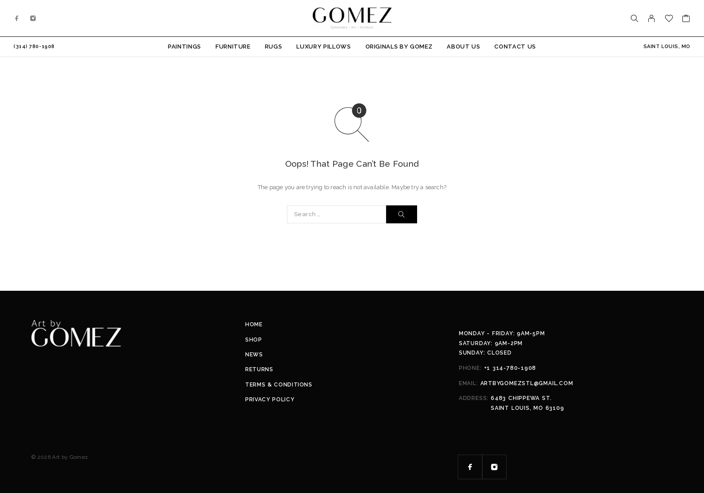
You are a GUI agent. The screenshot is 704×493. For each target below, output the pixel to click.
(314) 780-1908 (34, 46)
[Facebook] (17, 18)
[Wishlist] (669, 19)
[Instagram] (33, 18)
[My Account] (651, 18)
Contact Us (515, 46)
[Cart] (686, 19)
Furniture (233, 46)
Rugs (273, 46)
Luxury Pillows (323, 46)
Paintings (184, 46)
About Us (463, 46)
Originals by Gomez (399, 46)
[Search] (634, 18)
